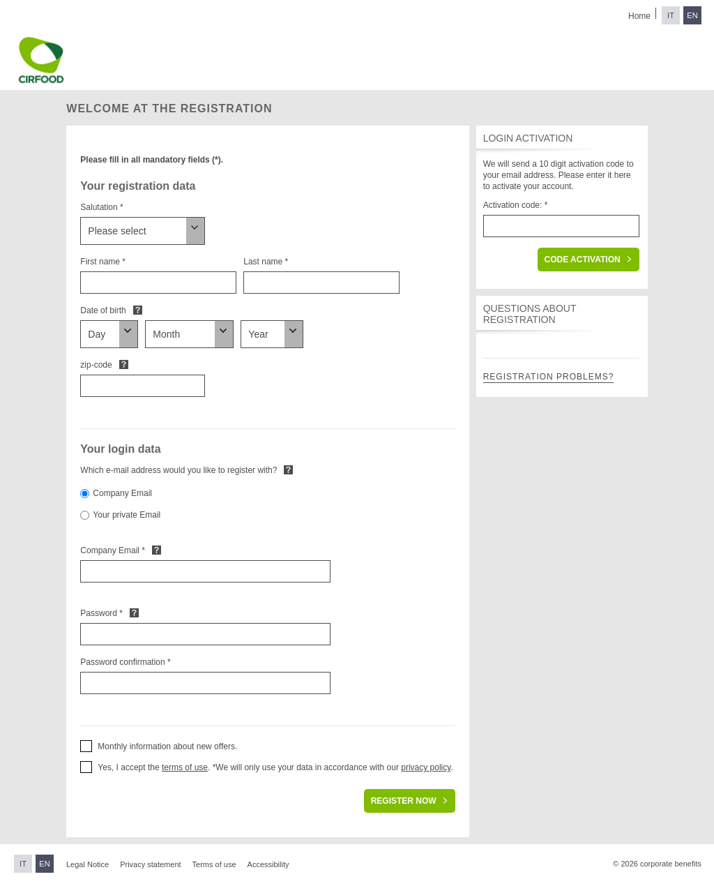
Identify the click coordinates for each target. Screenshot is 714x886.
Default (137, 310)
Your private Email (126, 515)
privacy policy (425, 767)
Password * (101, 613)
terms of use (185, 767)
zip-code (96, 365)
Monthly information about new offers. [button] (167, 746)
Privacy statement (150, 864)
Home (639, 16)
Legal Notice (87, 864)
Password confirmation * (125, 662)
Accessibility (268, 864)
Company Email (122, 493)
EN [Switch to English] (692, 15)
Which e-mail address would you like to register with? (178, 470)
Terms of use (214, 864)
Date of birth (103, 310)
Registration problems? (548, 377)
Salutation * (101, 207)
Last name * (265, 261)
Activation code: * (515, 205)
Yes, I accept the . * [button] (156, 767)
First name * (103, 261)
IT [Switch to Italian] (670, 15)
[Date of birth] (109, 334)
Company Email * (112, 550)
